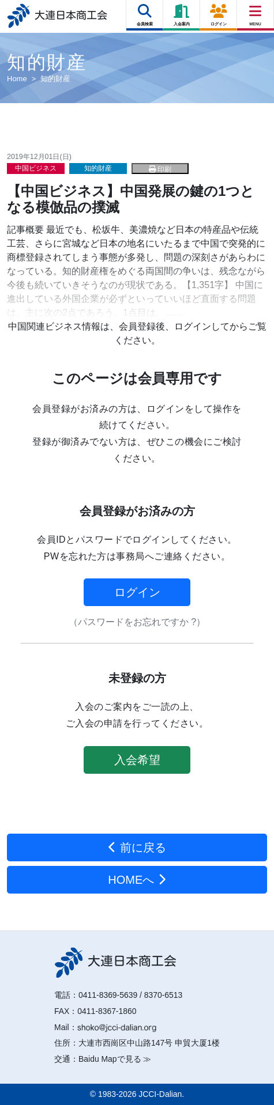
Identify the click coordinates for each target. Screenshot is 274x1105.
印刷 (160, 169)
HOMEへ (137, 879)
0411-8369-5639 (107, 995)
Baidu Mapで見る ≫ (114, 1059)
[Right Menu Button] (255, 11)
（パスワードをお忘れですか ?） (137, 622)
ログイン (137, 592)
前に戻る (137, 847)
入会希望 (137, 760)
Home (17, 78)
